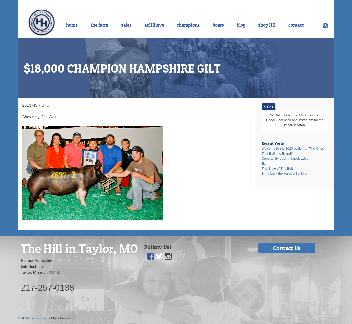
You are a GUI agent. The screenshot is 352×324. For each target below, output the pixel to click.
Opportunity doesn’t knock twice (285, 158)
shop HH (266, 25)
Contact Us (287, 247)
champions (188, 25)
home (72, 25)
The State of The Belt (277, 168)
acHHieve (154, 25)
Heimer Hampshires (37, 318)
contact (296, 25)
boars (218, 25)
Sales (268, 107)
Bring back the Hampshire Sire (284, 173)
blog (241, 25)
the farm (99, 25)
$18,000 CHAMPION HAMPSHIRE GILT (122, 68)
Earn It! (267, 163)
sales (126, 25)
